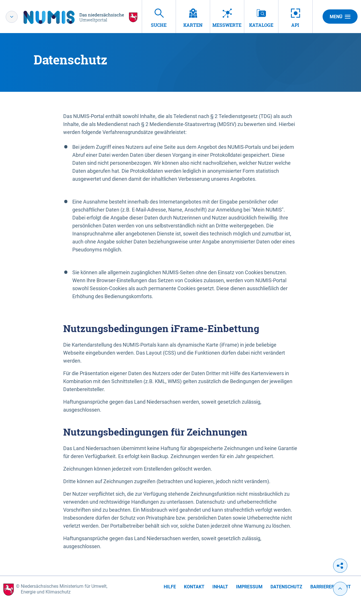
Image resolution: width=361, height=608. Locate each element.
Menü (340, 16)
